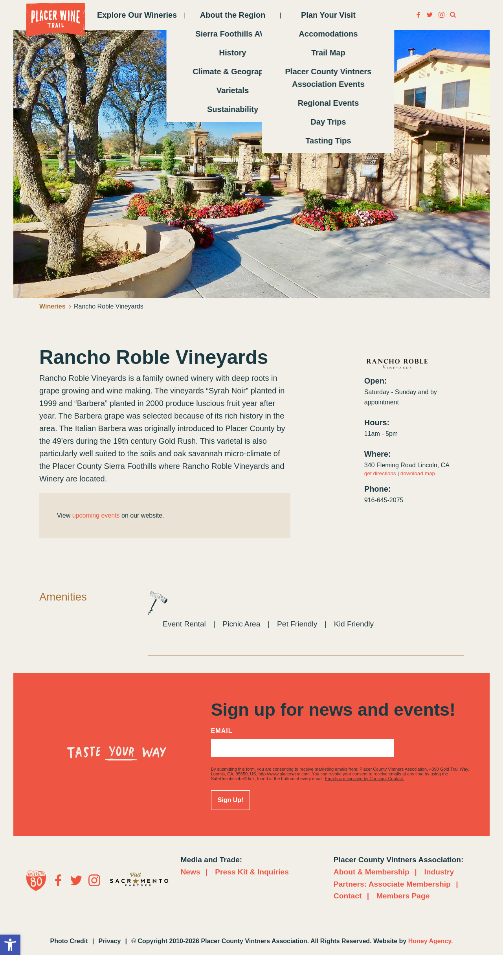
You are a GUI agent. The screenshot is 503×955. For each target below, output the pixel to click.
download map (417, 473)
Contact (348, 896)
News (190, 872)
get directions (380, 473)
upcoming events (96, 515)
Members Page (403, 896)
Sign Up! (231, 800)
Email (222, 731)
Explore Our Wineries (137, 15)
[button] (10, 945)
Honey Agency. (430, 941)
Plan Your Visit (328, 15)
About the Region (233, 15)
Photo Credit (69, 941)
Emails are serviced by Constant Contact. (364, 778)
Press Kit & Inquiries (252, 872)
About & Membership (371, 872)
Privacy (109, 941)
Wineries (55, 306)
